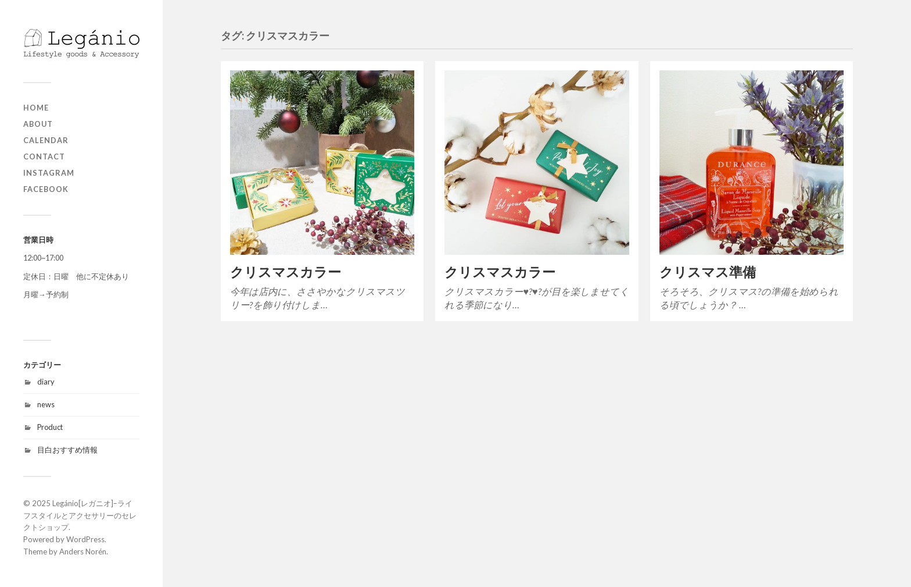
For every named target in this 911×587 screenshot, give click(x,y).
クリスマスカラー (285, 272)
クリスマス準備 (707, 272)
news (46, 404)
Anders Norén (82, 551)
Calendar (46, 140)
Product (50, 427)
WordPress (85, 539)
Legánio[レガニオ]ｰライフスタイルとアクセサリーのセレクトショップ (80, 515)
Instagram (48, 172)
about (38, 124)
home (36, 107)
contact (44, 156)
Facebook (46, 189)
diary (46, 381)
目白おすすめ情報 (67, 449)
